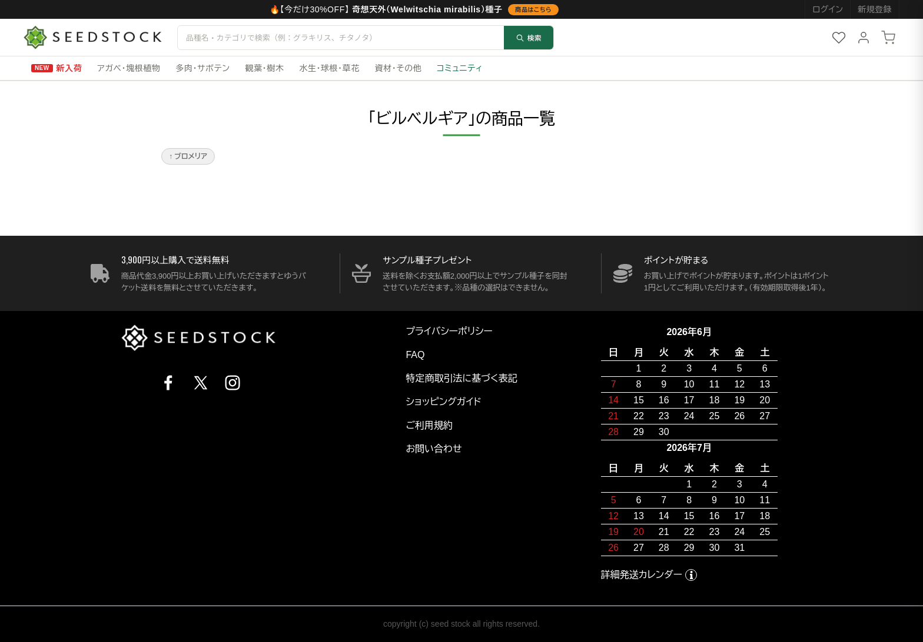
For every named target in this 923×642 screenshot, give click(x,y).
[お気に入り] (839, 37)
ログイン (827, 9)
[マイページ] (863, 37)
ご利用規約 (429, 425)
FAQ (415, 355)
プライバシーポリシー (449, 331)
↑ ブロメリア (188, 156)
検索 (529, 37)
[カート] (888, 37)
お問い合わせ (434, 449)
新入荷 (69, 68)
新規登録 (875, 9)
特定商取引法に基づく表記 (461, 378)
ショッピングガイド (443, 402)
